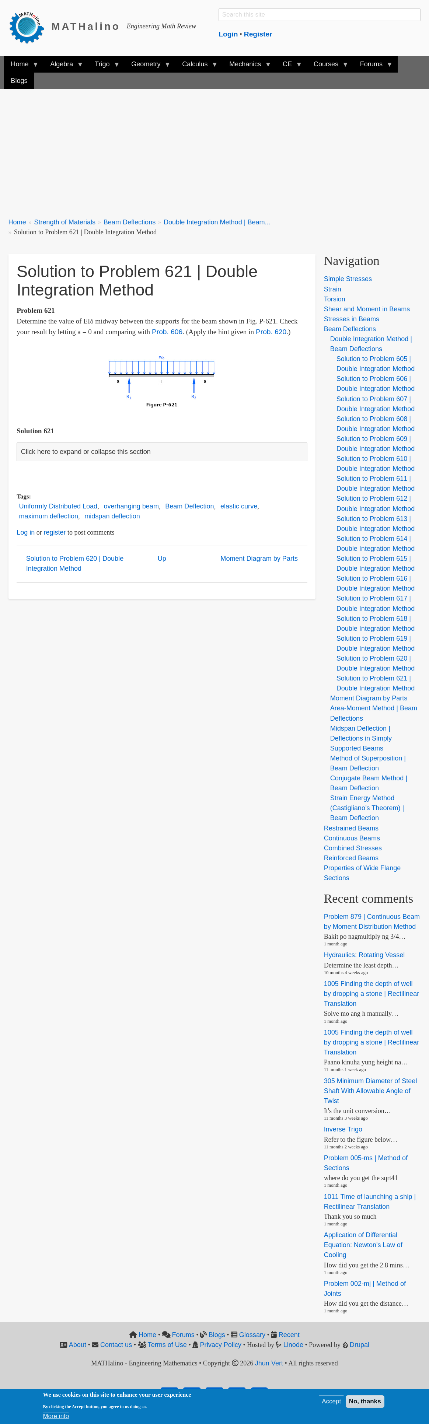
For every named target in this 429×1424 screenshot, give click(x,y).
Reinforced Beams (351, 858)
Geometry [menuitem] (147, 66)
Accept (331, 1401)
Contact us (116, 1344)
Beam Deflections (130, 222)
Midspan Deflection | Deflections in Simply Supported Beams (361, 738)
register (54, 532)
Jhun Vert (269, 1363)
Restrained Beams (351, 828)
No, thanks (365, 1401)
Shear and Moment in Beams (367, 309)
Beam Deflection (189, 506)
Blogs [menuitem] (19, 80)
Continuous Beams (352, 838)
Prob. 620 (271, 332)
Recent (289, 1335)
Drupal (359, 1344)
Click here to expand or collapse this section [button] (86, 451)
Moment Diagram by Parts (259, 558)
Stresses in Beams (351, 319)
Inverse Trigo (343, 1129)
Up (162, 558)
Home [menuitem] (21, 66)
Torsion (334, 299)
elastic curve (238, 506)
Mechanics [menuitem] (247, 66)
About (77, 1344)
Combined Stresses (353, 848)
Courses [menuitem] (327, 66)
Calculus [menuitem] (196, 66)
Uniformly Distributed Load (58, 506)
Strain (332, 289)
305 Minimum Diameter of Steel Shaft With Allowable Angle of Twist (370, 1091)
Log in (26, 532)
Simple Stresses (348, 279)
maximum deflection (48, 516)
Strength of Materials (64, 222)
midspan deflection (112, 516)
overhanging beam (131, 506)
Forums (183, 1335)
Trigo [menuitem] (104, 66)
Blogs (217, 1335)
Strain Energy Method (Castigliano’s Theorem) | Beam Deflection (367, 808)
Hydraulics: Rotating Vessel (364, 955)
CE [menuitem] (289, 66)
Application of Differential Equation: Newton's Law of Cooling (363, 1245)
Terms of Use (167, 1344)
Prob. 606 (167, 332)
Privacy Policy (220, 1344)
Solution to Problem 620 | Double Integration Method (75, 563)
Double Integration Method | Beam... (217, 222)
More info (56, 1416)
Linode (293, 1344)
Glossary (252, 1335)
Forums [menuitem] (373, 66)
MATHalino (86, 26)
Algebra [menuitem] (63, 66)
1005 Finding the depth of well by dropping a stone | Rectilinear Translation (371, 993)
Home (17, 222)
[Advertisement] (214, 149)
